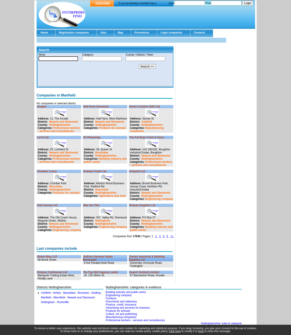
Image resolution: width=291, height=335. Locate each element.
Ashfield (146, 121)
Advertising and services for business (128, 307)
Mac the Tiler (91, 205)
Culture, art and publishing (121, 314)
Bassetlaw (101, 152)
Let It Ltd (43, 137)
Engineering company (159, 199)
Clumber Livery (47, 171)
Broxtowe (83, 292)
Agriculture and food (112, 195)
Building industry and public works (126, 292)
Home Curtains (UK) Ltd (144, 106)
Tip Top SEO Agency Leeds (100, 272)
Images (41, 106)
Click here (175, 331)
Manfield (46, 297)
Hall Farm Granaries (96, 106)
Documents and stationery (121, 301)
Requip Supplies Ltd (142, 205)
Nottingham (102, 220)
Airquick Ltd (137, 171)
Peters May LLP (47, 256)
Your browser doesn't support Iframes (105, 70)
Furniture (111, 298)
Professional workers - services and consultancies (59, 129)
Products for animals (112, 128)
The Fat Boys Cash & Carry (146, 137)
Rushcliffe (63, 302)
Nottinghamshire (59, 124)
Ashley (57, 292)
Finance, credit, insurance (121, 304)
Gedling (96, 292)
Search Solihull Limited (144, 272)
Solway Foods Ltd (94, 171)
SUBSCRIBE (102, 3)
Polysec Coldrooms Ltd (52, 272)
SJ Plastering (91, 137)
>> (172, 236)
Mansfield (59, 297)
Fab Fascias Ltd (47, 205)
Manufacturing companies (121, 317)
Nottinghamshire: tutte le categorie (221, 323)
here (201, 331)
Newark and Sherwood (63, 121)
